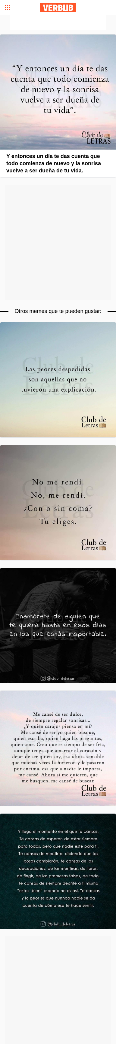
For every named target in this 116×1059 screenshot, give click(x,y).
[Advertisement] (58, 22)
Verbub (58, 7)
